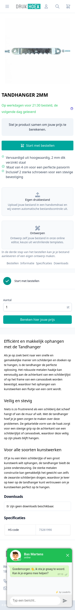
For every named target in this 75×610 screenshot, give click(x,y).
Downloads (61, 263)
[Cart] (68, 6)
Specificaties (44, 263)
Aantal (7, 300)
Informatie (27, 263)
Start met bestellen (37, 145)
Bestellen (13, 263)
